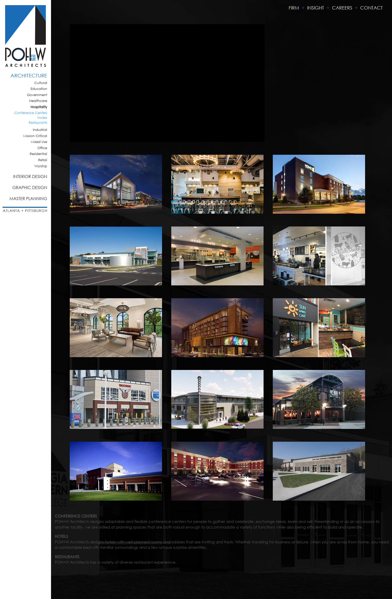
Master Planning (28, 198)
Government (37, 95)
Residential (38, 154)
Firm (294, 8)
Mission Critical (35, 136)
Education (39, 89)
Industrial (40, 130)
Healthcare (38, 101)
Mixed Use (39, 142)
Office (42, 148)
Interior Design (30, 176)
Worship (40, 166)
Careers (342, 8)
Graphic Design (29, 187)
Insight (315, 8)
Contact (371, 8)
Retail (42, 160)
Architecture (29, 75)
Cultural (40, 83)
